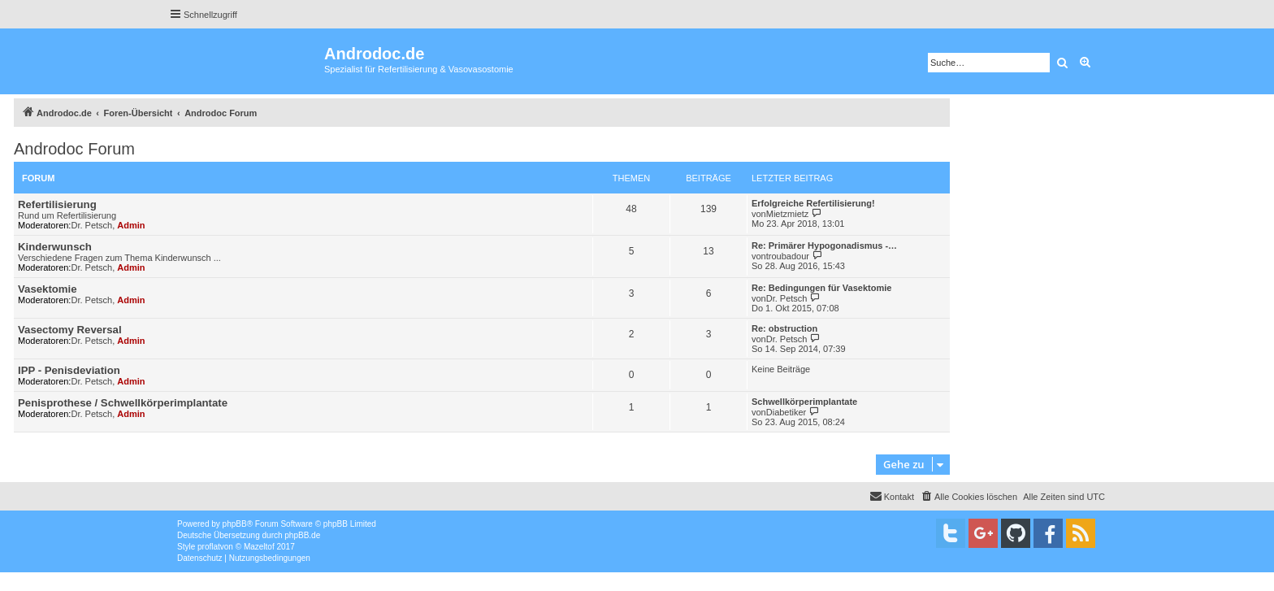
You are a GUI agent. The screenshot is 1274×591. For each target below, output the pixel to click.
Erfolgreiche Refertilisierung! (813, 203)
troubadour (787, 256)
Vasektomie (47, 289)
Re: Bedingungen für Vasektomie (821, 288)
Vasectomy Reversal (70, 330)
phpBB (235, 523)
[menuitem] (968, 496)
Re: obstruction (784, 328)
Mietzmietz (787, 214)
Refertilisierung (57, 204)
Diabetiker (786, 412)
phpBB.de (302, 535)
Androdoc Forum (74, 149)
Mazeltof (259, 546)
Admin (131, 225)
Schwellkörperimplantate (804, 401)
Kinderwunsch (55, 247)
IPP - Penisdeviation (69, 370)
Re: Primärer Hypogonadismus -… (824, 245)
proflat (208, 546)
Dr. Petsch (91, 225)
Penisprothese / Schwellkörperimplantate (123, 403)
